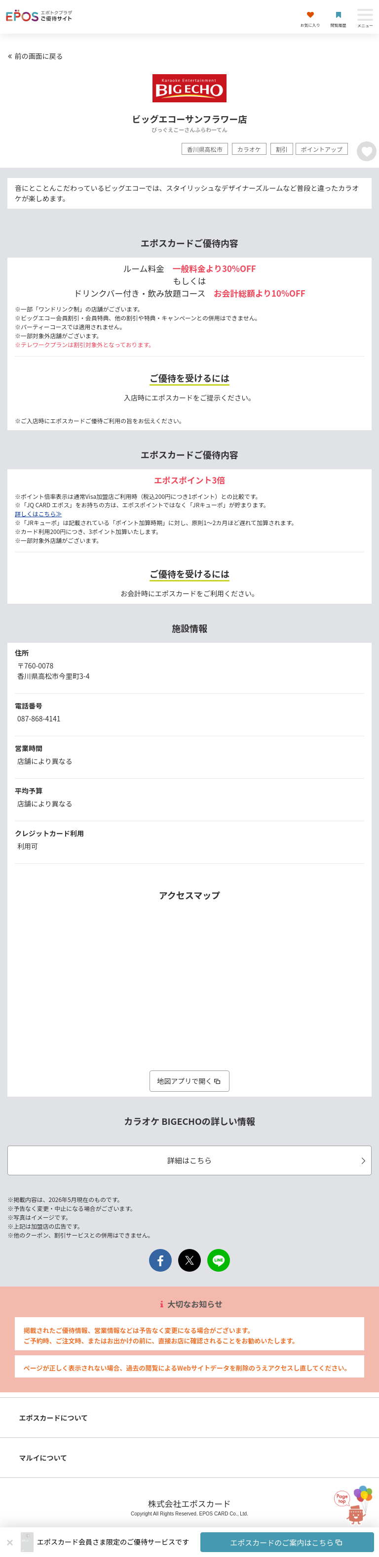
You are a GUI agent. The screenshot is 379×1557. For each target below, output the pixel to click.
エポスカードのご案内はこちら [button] (287, 1542)
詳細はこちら (268, 1160)
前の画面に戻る (34, 56)
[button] (205, 1542)
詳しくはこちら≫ (38, 513)
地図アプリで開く (189, 1081)
